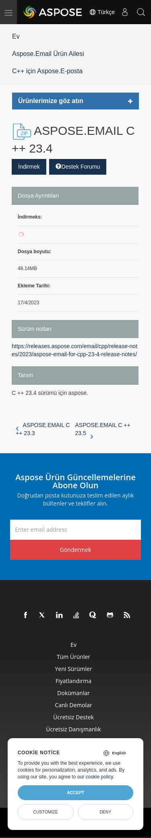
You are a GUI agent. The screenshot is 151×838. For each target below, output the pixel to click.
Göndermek (75, 549)
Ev (16, 36)
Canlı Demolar (73, 705)
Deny (105, 811)
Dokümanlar (73, 693)
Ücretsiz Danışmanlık (73, 729)
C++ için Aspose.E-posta (47, 71)
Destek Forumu (78, 166)
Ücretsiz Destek (73, 717)
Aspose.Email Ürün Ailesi (48, 53)
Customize (45, 811)
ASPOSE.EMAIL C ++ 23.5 (102, 429)
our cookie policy (95, 777)
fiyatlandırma (73, 681)
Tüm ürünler (73, 656)
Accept (75, 792)
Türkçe (102, 12)
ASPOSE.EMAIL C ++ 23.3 (43, 429)
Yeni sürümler (73, 669)
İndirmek (29, 166)
